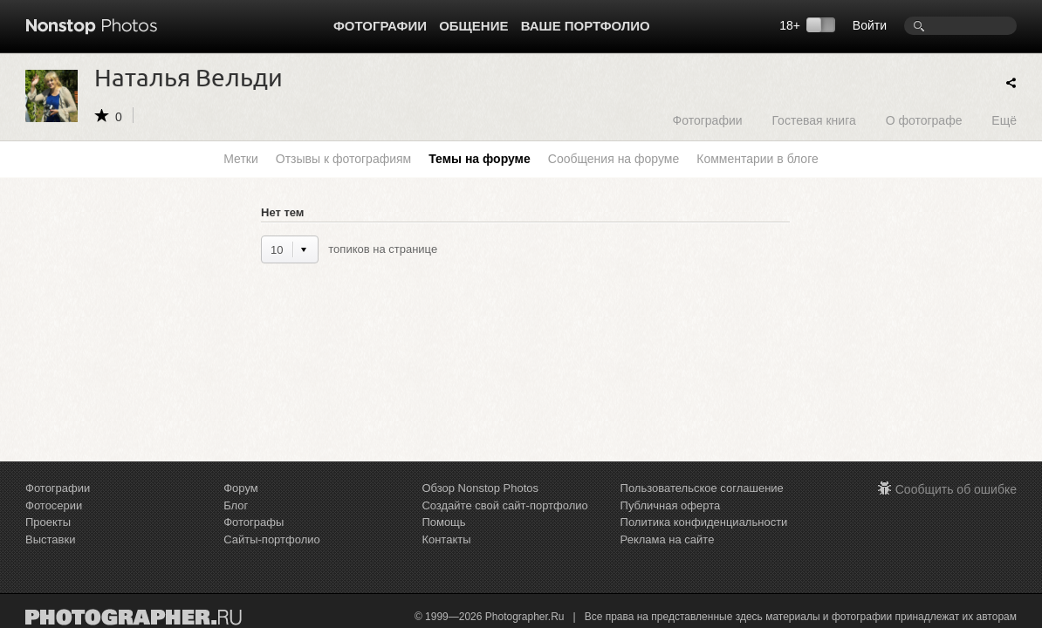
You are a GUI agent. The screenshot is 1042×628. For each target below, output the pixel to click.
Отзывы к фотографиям (343, 159)
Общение (473, 25)
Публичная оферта (670, 505)
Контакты (446, 539)
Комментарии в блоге (757, 159)
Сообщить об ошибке (956, 489)
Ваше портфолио (585, 25)
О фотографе (924, 119)
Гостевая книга (813, 119)
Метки (240, 159)
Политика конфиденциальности (704, 522)
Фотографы (253, 522)
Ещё (1004, 119)
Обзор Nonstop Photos (480, 488)
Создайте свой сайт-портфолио (504, 505)
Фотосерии (53, 505)
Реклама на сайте (667, 539)
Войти (870, 25)
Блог (235, 505)
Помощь (443, 522)
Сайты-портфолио (271, 539)
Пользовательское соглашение (702, 488)
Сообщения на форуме (613, 159)
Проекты (48, 522)
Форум (240, 488)
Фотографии (380, 25)
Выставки (50, 539)
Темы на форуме (479, 159)
